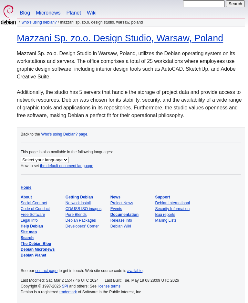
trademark (68, 292)
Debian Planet (33, 255)
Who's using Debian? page (64, 134)
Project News (121, 203)
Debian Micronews (38, 249)
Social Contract (34, 203)
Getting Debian (79, 197)
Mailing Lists (165, 220)
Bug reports (165, 214)
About (26, 197)
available (134, 270)
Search (27, 238)
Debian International (172, 203)
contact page (46, 270)
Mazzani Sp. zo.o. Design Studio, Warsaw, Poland (120, 38)
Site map (29, 232)
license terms (109, 286)
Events (116, 209)
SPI (65, 286)
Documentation (124, 214)
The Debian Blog (36, 243)
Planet (74, 12)
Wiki (92, 12)
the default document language (66, 166)
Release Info (121, 220)
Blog (25, 12)
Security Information (172, 209)
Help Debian (32, 226)
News (115, 197)
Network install (78, 203)
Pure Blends (76, 214)
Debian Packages (81, 220)
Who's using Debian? (39, 22)
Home (26, 187)
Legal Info (29, 220)
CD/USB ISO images (83, 209)
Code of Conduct (35, 209)
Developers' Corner (82, 226)
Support (162, 197)
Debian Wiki (120, 226)
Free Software (33, 214)
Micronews (48, 12)
